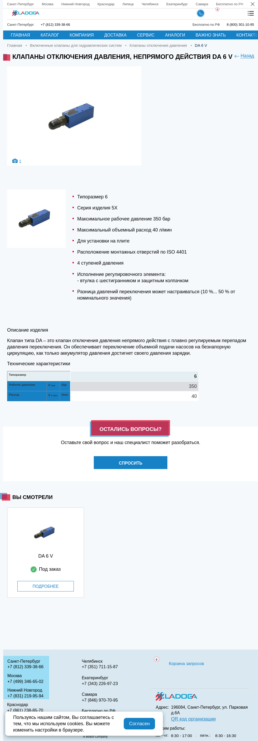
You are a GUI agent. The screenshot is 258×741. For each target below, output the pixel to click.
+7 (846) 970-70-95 (100, 700)
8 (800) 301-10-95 (240, 25)
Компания (82, 35)
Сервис (146, 35)
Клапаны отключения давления (158, 45)
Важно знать (211, 35)
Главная (20, 35)
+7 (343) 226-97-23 (100, 683)
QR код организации (193, 719)
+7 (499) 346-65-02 (25, 681)
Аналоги (175, 35)
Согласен (139, 723)
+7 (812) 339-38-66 (55, 25)
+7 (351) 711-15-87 (100, 667)
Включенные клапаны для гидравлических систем (76, 45)
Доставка (115, 35)
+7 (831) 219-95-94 (25, 696)
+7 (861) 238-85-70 (25, 710)
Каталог (49, 35)
